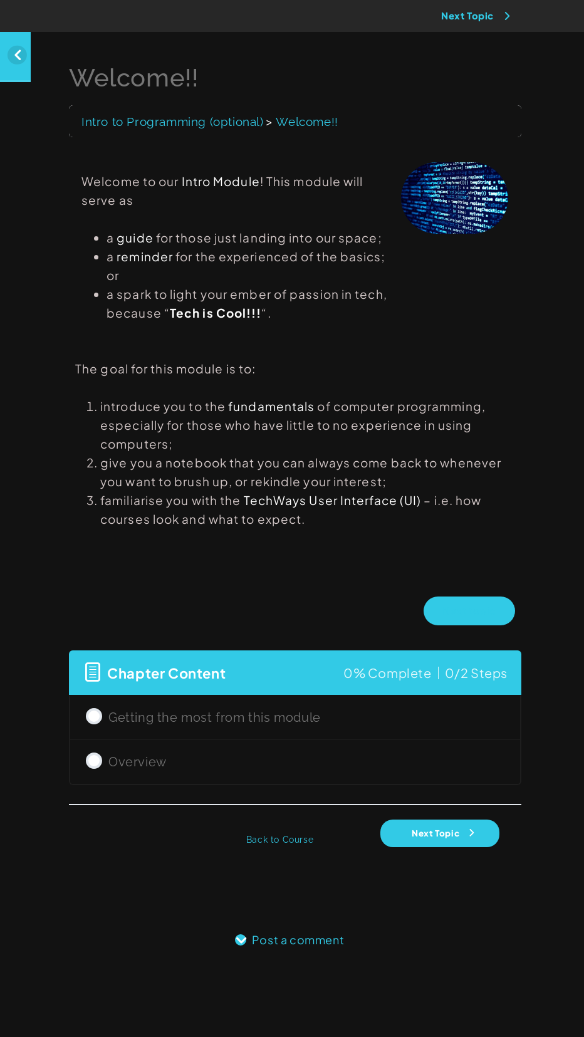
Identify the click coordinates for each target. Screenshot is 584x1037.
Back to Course (279, 840)
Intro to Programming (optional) (172, 121)
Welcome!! (307, 121)
